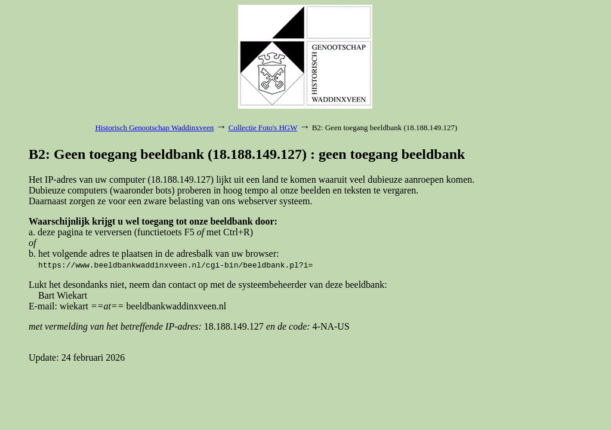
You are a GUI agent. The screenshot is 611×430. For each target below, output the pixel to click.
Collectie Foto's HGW (263, 127)
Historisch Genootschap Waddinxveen (154, 127)
